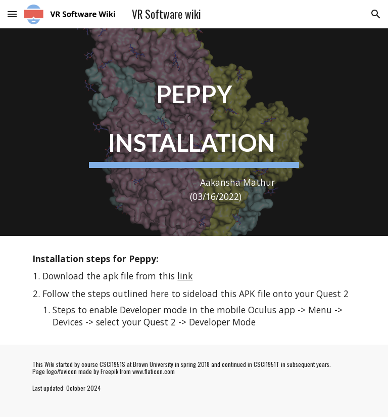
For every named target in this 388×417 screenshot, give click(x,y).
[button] (12, 14)
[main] (194, 132)
